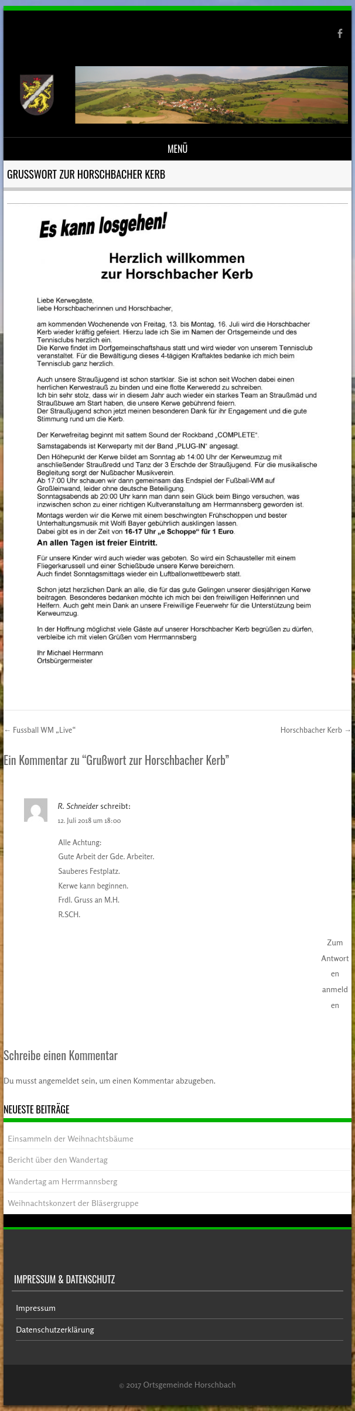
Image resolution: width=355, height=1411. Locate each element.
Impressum (36, 1308)
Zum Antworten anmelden (335, 973)
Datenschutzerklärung (55, 1329)
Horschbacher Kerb (316, 729)
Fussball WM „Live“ (40, 729)
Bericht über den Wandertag (57, 1159)
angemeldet (59, 1080)
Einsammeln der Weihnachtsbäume (71, 1138)
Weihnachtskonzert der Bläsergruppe (73, 1203)
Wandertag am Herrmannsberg (62, 1181)
